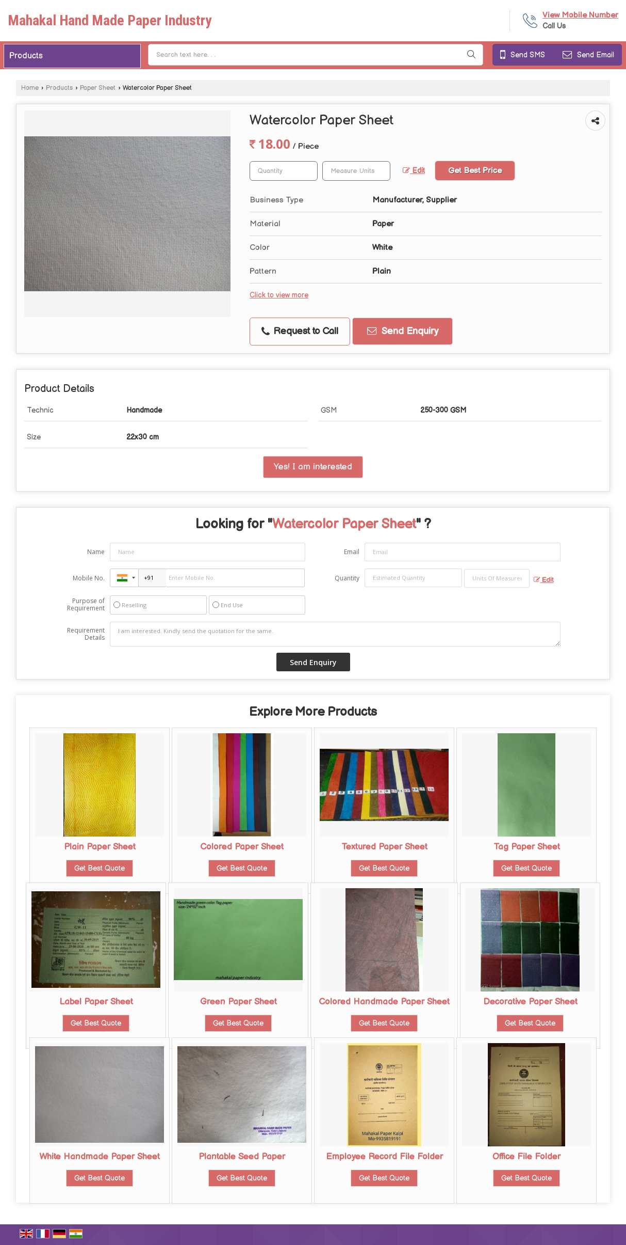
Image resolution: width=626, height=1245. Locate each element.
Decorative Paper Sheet (530, 1002)
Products (26, 56)
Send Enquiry (402, 331)
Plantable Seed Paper (242, 1157)
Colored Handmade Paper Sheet (384, 1002)
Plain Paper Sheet (100, 847)
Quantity (347, 578)
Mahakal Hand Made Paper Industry (109, 20)
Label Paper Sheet (96, 1002)
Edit (414, 171)
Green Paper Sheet (238, 1002)
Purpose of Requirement (86, 604)
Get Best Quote (99, 868)
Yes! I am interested (313, 467)
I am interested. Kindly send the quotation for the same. (335, 634)
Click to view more (279, 295)
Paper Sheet (98, 88)
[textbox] (356, 171)
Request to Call (299, 331)
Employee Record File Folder (384, 1157)
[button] (580, 15)
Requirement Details (86, 634)
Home (30, 88)
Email (351, 551)
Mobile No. (89, 578)
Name (96, 551)
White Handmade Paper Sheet (99, 1157)
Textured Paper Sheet (384, 847)
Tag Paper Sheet (526, 847)
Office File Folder (526, 1157)
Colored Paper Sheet (242, 847)
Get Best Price (475, 171)
